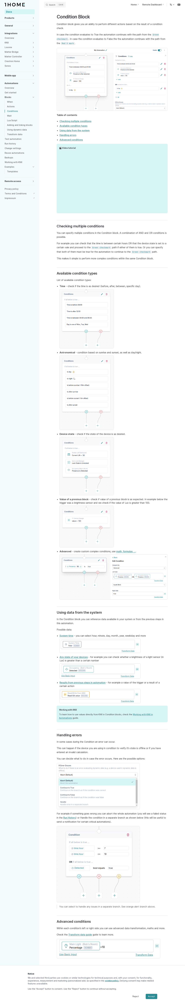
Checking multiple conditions (75, 121)
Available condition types (73, 125)
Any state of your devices (74, 657)
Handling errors (68, 135)
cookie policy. (112, 980)
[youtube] (179, 4)
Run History (69, 817)
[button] (20, 18)
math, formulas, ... (126, 551)
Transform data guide (80, 934)
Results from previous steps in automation (83, 682)
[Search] (55, 5)
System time (66, 635)
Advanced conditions (71, 139)
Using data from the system (75, 130)
